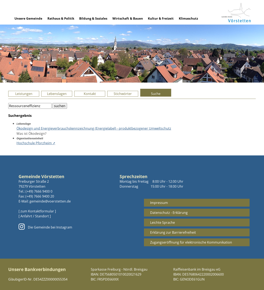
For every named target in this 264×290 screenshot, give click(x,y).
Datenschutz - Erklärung (169, 212)
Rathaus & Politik (60, 18)
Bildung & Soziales (93, 18)
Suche (155, 93)
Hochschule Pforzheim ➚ (35, 143)
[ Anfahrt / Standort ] (35, 216)
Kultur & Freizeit (161, 18)
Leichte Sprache (162, 222)
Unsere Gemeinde (28, 18)
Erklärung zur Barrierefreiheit (173, 232)
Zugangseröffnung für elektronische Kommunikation (191, 242)
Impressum (159, 202)
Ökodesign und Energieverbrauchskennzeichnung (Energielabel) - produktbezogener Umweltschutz (93, 128)
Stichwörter (123, 93)
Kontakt (90, 93)
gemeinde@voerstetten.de (50, 201)
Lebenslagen (57, 93)
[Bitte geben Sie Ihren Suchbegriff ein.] (30, 106)
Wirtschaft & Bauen (127, 18)
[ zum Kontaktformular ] (37, 211)
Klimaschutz (188, 18)
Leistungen (23, 93)
